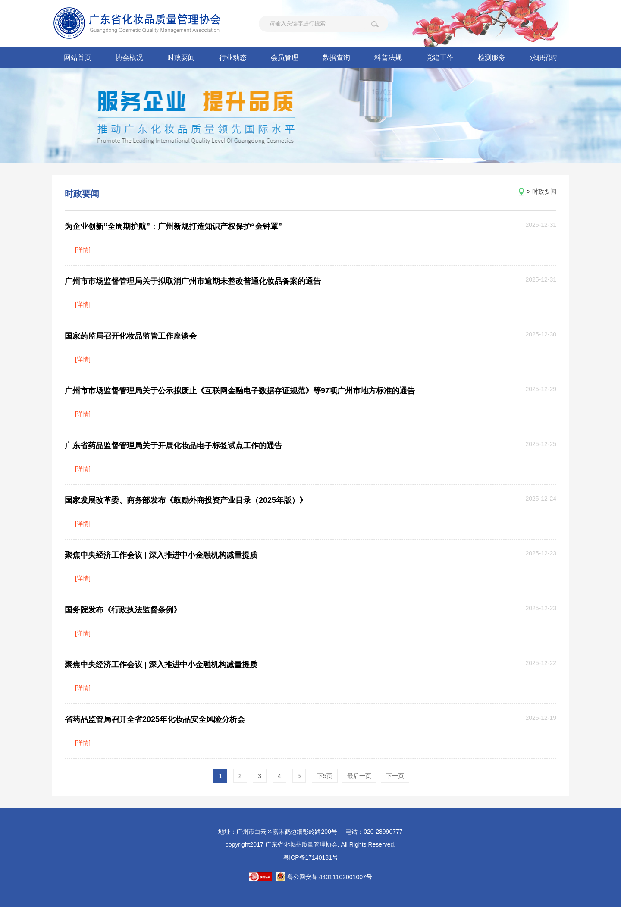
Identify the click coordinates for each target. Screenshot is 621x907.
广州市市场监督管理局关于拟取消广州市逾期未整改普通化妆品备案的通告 (193, 281)
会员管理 (284, 57)
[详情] (83, 249)
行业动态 (233, 57)
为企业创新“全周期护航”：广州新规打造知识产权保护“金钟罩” (173, 226)
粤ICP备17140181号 (310, 857)
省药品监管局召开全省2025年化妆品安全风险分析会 (155, 719)
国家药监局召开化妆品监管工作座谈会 (131, 336)
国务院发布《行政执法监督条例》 (123, 610)
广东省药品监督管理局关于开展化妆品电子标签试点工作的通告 (173, 445)
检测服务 (491, 57)
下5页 (324, 775)
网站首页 (77, 57)
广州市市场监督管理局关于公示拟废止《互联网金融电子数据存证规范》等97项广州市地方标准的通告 (240, 390)
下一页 (395, 775)
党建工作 (440, 57)
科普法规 (388, 57)
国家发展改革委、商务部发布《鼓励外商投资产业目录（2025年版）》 (186, 500)
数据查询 (336, 57)
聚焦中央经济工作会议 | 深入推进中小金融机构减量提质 (161, 555)
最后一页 (359, 775)
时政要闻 (181, 57)
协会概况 (129, 57)
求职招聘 (543, 57)
